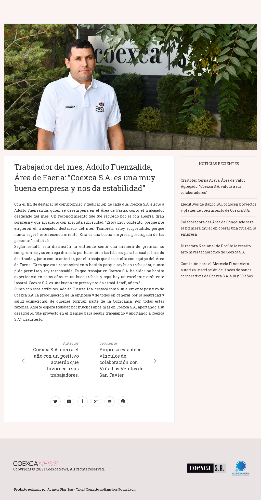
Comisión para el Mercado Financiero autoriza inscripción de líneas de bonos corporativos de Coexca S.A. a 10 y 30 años (217, 269)
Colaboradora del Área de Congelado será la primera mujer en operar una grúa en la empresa (218, 228)
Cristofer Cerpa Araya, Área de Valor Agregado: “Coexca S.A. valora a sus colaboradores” (213, 186)
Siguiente (122, 360)
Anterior (55, 360)
